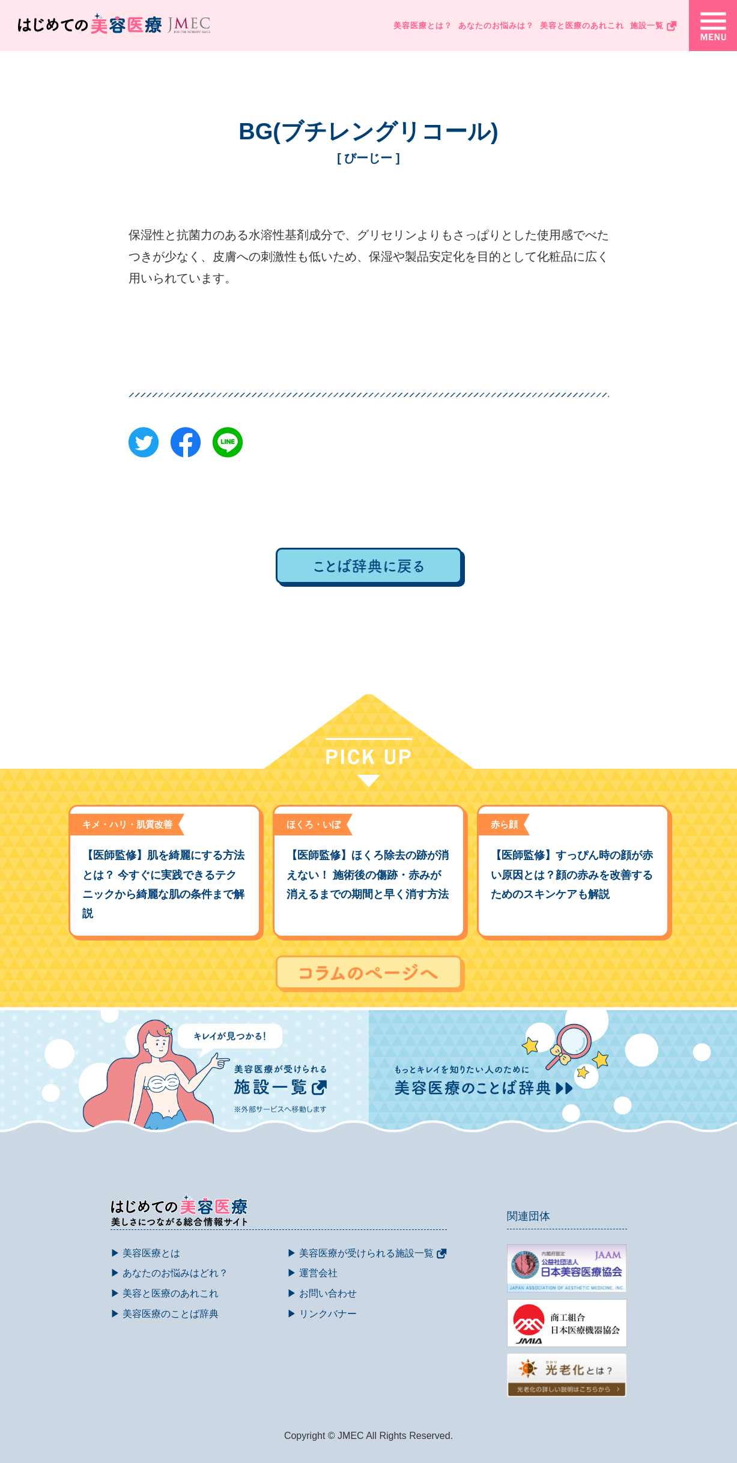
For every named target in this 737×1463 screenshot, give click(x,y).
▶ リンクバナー (322, 1314)
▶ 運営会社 (312, 1273)
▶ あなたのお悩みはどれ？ (169, 1273)
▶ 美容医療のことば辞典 (165, 1314)
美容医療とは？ (422, 25)
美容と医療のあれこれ (582, 25)
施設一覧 (653, 26)
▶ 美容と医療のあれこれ (165, 1293)
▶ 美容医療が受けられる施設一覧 (367, 1253)
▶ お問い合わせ (322, 1293)
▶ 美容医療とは (145, 1253)
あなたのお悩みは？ (496, 25)
